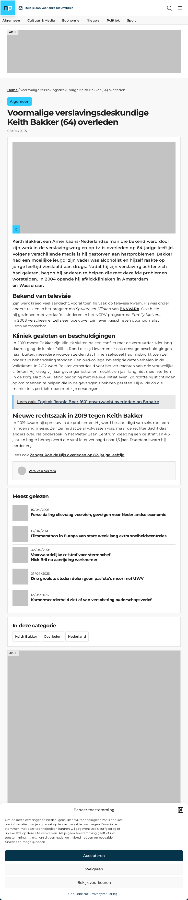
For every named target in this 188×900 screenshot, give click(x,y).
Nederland (77, 636)
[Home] (8, 8)
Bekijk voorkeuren (94, 882)
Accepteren (94, 855)
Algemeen (19, 101)
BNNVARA (129, 308)
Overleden (52, 636)
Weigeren (94, 869)
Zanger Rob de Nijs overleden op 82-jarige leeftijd (77, 455)
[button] (180, 809)
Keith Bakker (26, 241)
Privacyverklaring (104, 894)
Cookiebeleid (78, 894)
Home (12, 90)
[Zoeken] (169, 8)
